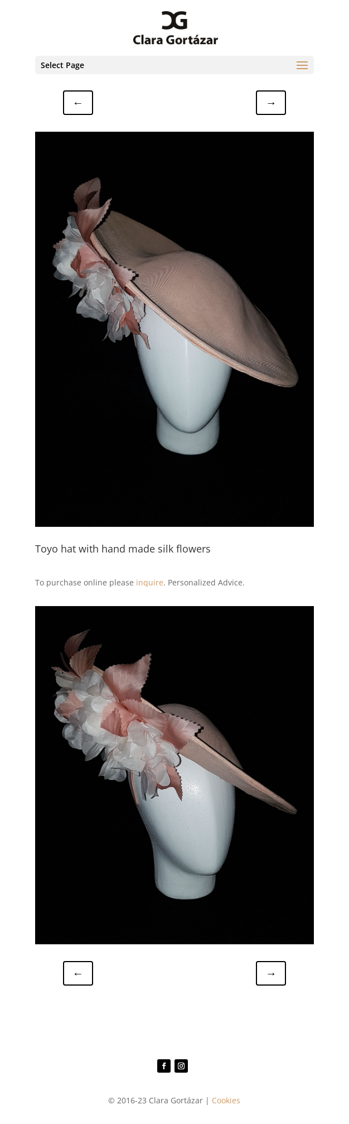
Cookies (226, 1100)
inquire (149, 582)
